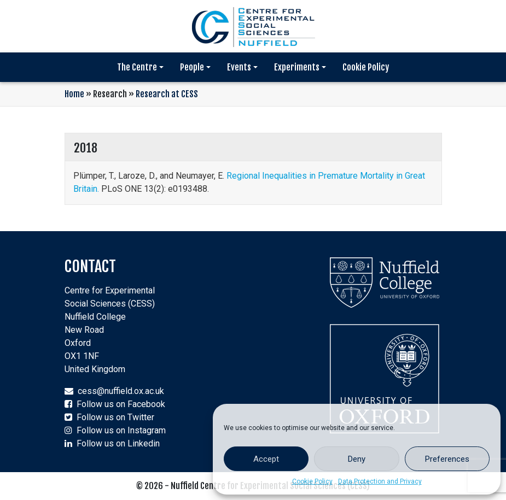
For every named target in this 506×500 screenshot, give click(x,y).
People (192, 67)
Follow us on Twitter (115, 417)
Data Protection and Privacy (380, 481)
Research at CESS (167, 94)
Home (74, 94)
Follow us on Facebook (121, 404)
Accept (266, 459)
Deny (356, 459)
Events (239, 67)
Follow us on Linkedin (118, 443)
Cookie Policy (312, 481)
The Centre (137, 67)
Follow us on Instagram (121, 430)
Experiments (296, 67)
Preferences (447, 459)
